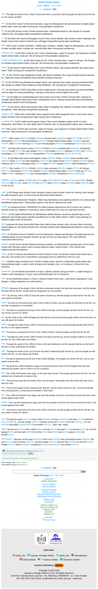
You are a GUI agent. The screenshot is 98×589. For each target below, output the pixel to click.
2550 (78, 432)
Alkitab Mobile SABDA (49, 2)
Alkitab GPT (23, 465)
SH (51, 475)
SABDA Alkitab (28, 560)
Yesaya (46, 9)
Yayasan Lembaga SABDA (40, 555)
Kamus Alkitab (49, 484)
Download (49, 479)
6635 (53, 429)
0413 (87, 143)
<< (41, 9)
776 (67, 429)
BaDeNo (49, 512)
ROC (62, 475)
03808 (18, 143)
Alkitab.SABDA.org (49, 505)
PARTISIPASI (48, 565)
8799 (30, 425)
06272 (17, 141)
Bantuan (49, 517)
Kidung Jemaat (49, 492)
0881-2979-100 (27, 578)
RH (56, 475)
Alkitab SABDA (21, 462)
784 (44, 432)
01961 (86, 138)
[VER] (39, 5)
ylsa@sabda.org (49, 578)
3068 (39, 429)
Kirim (31, 453)
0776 (75, 138)
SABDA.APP (49, 509)
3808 (54, 432)
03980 (76, 141)
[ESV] (46, 5)
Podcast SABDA (48, 560)
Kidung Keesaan (49, 490)
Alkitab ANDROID (49, 481)
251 (10, 435)
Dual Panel (49, 520)
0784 (5, 143)
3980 (28, 432)
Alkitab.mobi (48, 500)
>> (57, 9)
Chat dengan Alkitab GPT (29, 458)
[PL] (54, 5)
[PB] (59, 5)
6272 (82, 429)
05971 (42, 141)
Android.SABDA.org (49, 507)
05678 (23, 138)
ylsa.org (67, 578)
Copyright (49, 502)
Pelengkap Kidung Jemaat (49, 496)
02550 (60, 143)
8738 (13, 422)
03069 (39, 138)
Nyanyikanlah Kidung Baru (49, 494)
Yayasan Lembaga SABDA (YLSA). (39, 573)
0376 (34, 143)
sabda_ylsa (19, 555)
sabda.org (77, 578)
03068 (47, 419)
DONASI (59, 565)
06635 (61, 138)
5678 (20, 429)
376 (65, 432)
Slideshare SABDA (70, 560)
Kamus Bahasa (49, 486)
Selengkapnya (79, 555)
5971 (11, 432)
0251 (79, 143)
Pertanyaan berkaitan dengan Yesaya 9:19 (24, 451)
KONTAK (37, 565)
